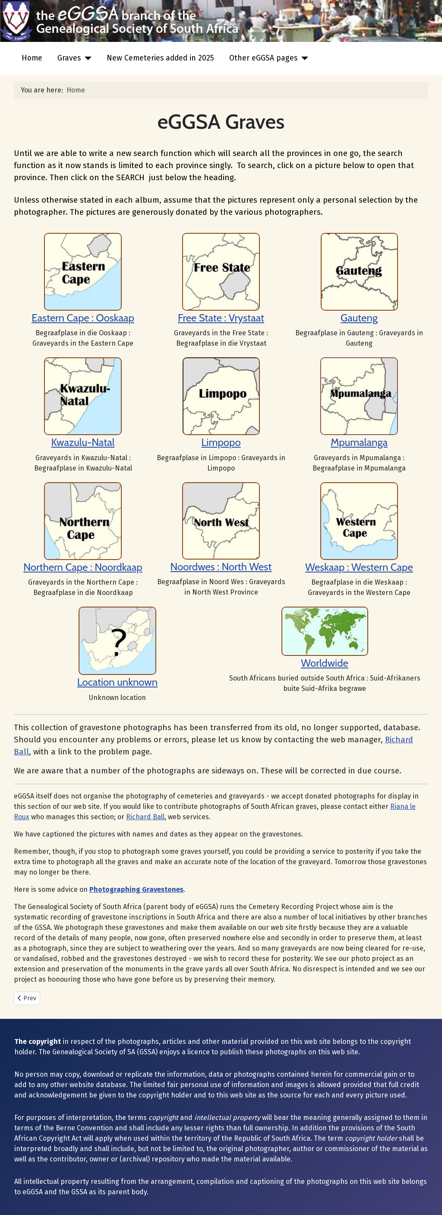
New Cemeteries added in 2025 (160, 58)
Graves (69, 58)
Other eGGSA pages (263, 58)
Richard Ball (145, 817)
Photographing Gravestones (136, 889)
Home (32, 58)
